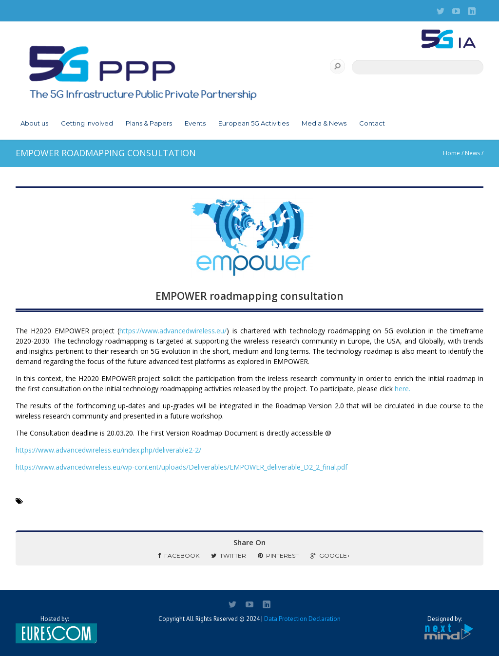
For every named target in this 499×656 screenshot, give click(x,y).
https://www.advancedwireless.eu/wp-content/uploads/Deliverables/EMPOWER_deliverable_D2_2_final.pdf (181, 467)
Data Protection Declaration (302, 619)
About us (34, 123)
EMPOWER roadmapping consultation (249, 296)
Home (451, 153)
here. (402, 388)
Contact (372, 123)
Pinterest (278, 555)
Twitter (228, 555)
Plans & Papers (149, 123)
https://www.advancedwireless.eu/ (173, 330)
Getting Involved (87, 123)
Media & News (324, 123)
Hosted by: (55, 629)
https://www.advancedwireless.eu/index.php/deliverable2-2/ (108, 450)
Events (195, 123)
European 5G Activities (253, 123)
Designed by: (444, 628)
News (472, 153)
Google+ (330, 555)
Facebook (178, 555)
